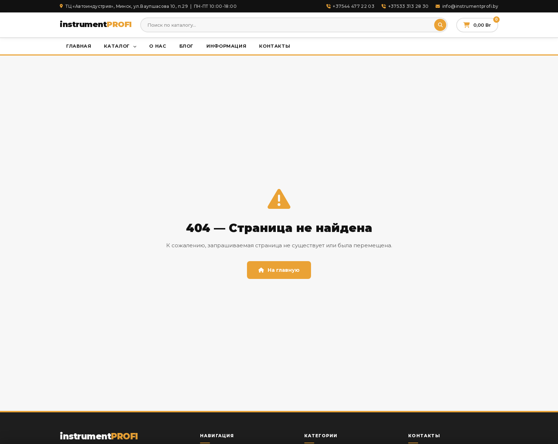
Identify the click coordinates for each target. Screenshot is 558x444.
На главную (279, 270)
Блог (186, 46)
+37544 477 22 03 (350, 6)
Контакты (274, 46)
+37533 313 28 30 (404, 6)
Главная (78, 46)
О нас (157, 46)
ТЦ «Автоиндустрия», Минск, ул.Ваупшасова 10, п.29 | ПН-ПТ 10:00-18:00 (148, 6)
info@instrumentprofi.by (467, 6)
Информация (226, 46)
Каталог (120, 46)
